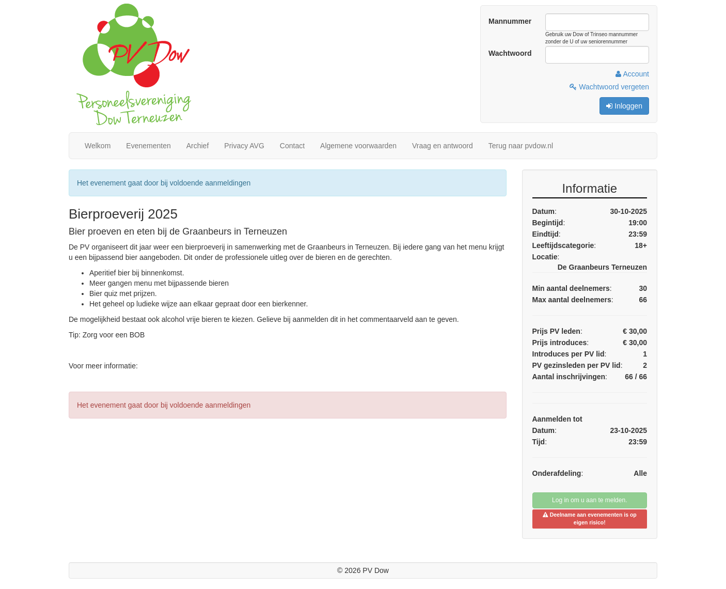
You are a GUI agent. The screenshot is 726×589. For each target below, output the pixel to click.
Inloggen (624, 106)
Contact (292, 146)
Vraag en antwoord (442, 146)
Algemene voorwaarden (358, 146)
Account (632, 74)
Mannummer (509, 21)
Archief (197, 146)
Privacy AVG (244, 146)
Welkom (98, 146)
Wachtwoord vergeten (609, 87)
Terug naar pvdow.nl (520, 146)
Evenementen (148, 146)
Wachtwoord (509, 53)
